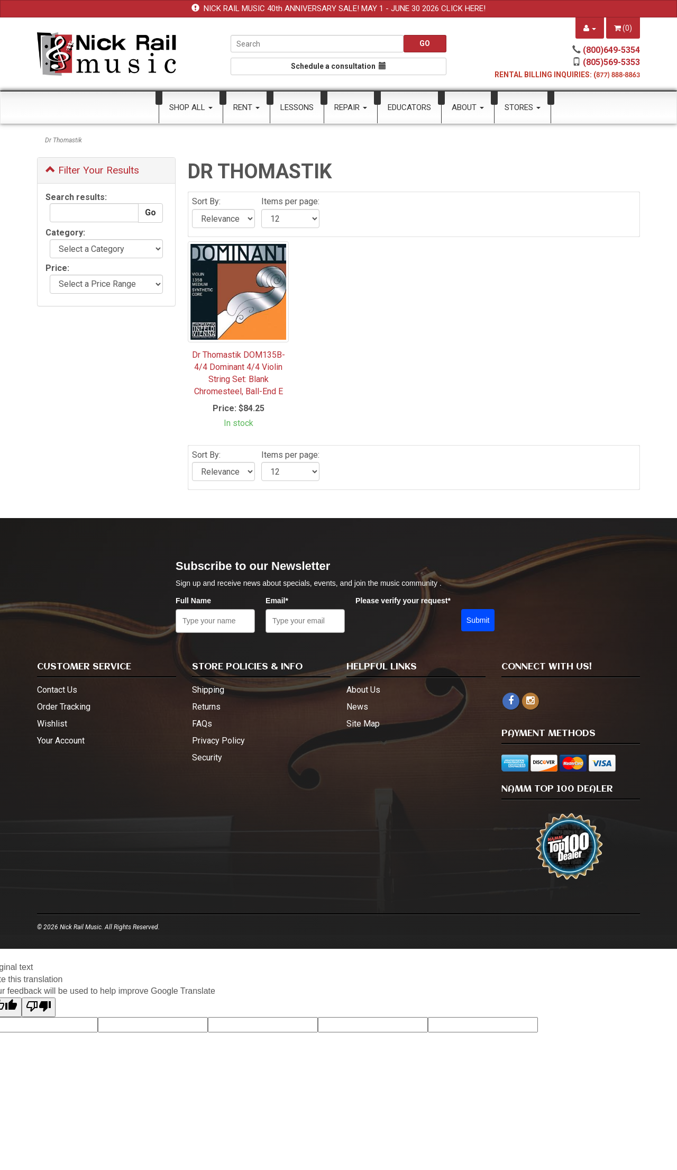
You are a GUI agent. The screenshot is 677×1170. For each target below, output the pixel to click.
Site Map (363, 724)
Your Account (61, 741)
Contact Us (57, 690)
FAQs (202, 724)
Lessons (297, 107)
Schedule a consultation (338, 66)
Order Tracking (63, 707)
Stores (523, 107)
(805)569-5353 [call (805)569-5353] (611, 62)
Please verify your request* (403, 600)
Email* (277, 600)
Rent (246, 107)
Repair (350, 107)
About (468, 107)
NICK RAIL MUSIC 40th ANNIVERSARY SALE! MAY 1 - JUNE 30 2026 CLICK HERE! (345, 8)
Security (207, 757)
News (357, 707)
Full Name (193, 600)
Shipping (208, 690)
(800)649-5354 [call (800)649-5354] (611, 50)
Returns (206, 707)
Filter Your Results (92, 170)
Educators (409, 107)
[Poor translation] (39, 1007)
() (623, 28)
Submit (478, 620)
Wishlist (52, 724)
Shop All (191, 107)
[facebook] (510, 701)
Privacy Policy (218, 741)
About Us (363, 690)
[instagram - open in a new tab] (530, 701)
